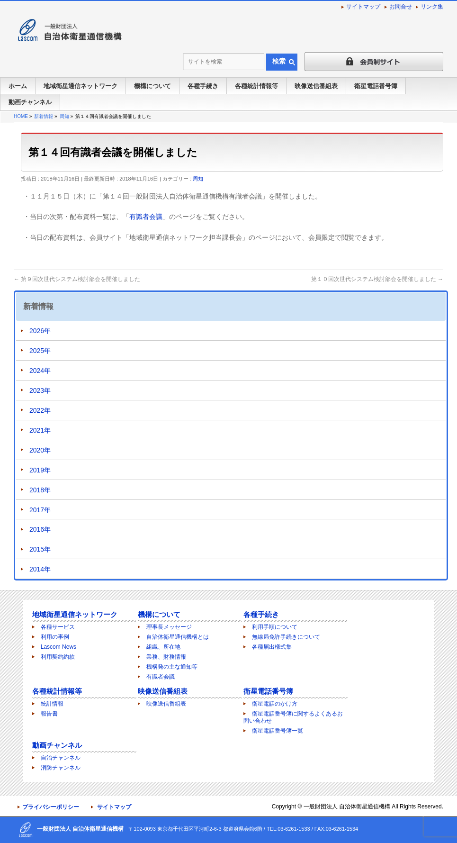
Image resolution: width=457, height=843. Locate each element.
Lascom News (58, 647)
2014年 (40, 569)
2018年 (40, 490)
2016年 (40, 529)
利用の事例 (55, 637)
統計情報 (52, 703)
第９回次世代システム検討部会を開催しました (77, 279)
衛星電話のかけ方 (274, 703)
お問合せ (400, 6)
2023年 (40, 390)
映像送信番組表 (163, 691)
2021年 (40, 430)
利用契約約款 (58, 656)
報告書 (49, 713)
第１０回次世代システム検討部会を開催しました (377, 279)
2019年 (40, 470)
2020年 (40, 450)
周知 (198, 178)
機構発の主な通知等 (171, 666)
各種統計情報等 (57, 691)
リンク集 (432, 6)
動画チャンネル (57, 745)
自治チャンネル (61, 757)
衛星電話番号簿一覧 (277, 730)
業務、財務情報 (166, 656)
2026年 (40, 331)
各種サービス (58, 627)
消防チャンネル (61, 767)
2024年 (40, 370)
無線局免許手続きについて (286, 637)
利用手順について (274, 627)
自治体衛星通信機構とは (177, 637)
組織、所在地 (163, 647)
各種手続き (261, 614)
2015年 (40, 549)
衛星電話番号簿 (268, 691)
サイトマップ (363, 6)
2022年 (40, 410)
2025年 (40, 350)
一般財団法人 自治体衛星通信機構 (347, 806)
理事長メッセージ (169, 627)
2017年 (40, 510)
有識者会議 (145, 216)
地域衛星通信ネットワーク (74, 614)
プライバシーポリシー (50, 807)
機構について (159, 614)
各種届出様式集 (272, 647)
